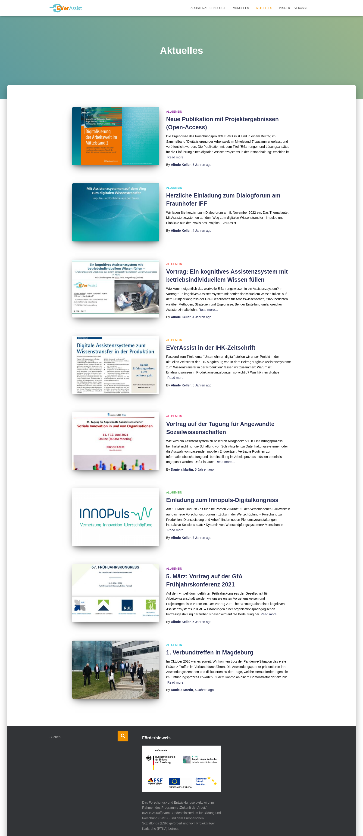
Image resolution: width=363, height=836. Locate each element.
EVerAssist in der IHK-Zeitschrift (210, 339)
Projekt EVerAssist (294, 8)
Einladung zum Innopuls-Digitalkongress (222, 485)
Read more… (177, 157)
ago (201, 165)
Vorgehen (241, 8)
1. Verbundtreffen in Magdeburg (209, 631)
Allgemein (174, 111)
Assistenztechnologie (208, 8)
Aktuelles (264, 8)
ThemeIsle (89, 826)
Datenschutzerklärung (291, 825)
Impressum (255, 825)
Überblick (232, 825)
